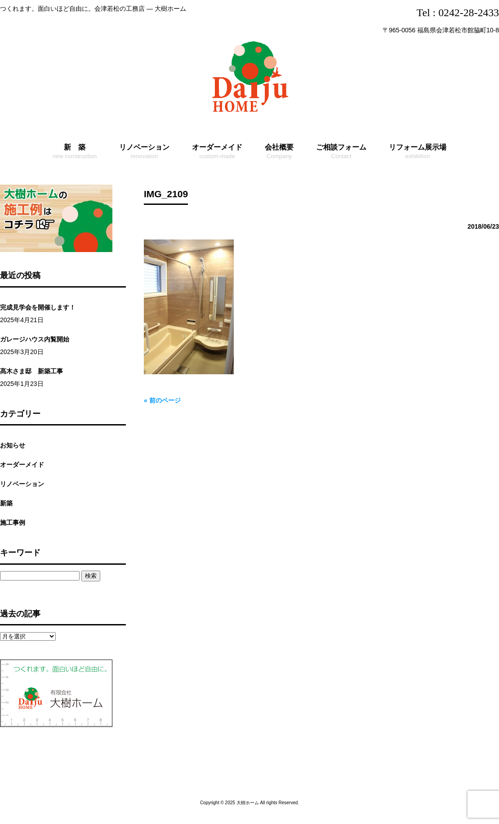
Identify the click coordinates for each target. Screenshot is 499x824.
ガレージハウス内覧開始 (34, 339)
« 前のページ (162, 400)
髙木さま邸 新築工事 (31, 371)
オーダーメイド (22, 464)
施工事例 (12, 522)
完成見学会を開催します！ (38, 307)
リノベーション (22, 483)
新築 (6, 503)
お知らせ (12, 445)
